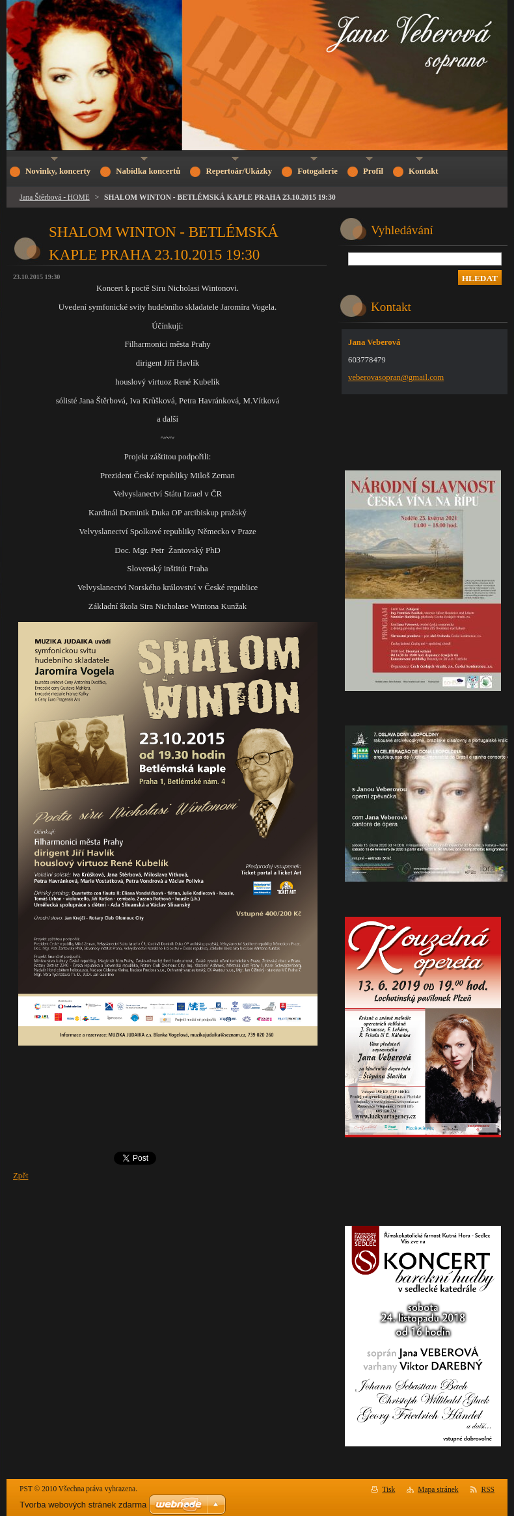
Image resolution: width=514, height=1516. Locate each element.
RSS (488, 1489)
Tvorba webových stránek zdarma (83, 1504)
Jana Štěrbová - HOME (55, 197)
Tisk (388, 1489)
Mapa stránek (438, 1489)
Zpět (20, 1175)
